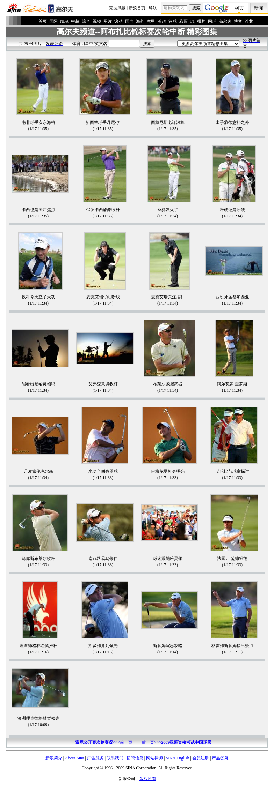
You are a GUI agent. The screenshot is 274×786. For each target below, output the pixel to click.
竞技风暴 (117, 8)
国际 (53, 21)
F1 (192, 21)
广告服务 (95, 758)
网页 (239, 8)
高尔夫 (225, 21)
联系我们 (115, 758)
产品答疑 (220, 758)
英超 (162, 21)
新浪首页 (137, 8)
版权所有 (147, 778)
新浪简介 (53, 758)
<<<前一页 (103, 742)
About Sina (74, 758)
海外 (140, 21)
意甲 (151, 21)
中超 (75, 21)
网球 (212, 21)
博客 (238, 21)
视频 (97, 21)
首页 (42, 21)
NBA (64, 21)
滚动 (118, 21)
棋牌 (201, 21)
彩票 (183, 21)
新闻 (259, 8)
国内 (129, 21)
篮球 (172, 21)
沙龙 (249, 21)
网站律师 (154, 758)
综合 (86, 21)
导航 (153, 8)
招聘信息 (135, 758)
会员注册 (200, 758)
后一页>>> (176, 742)
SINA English (177, 758)
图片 (107, 21)
